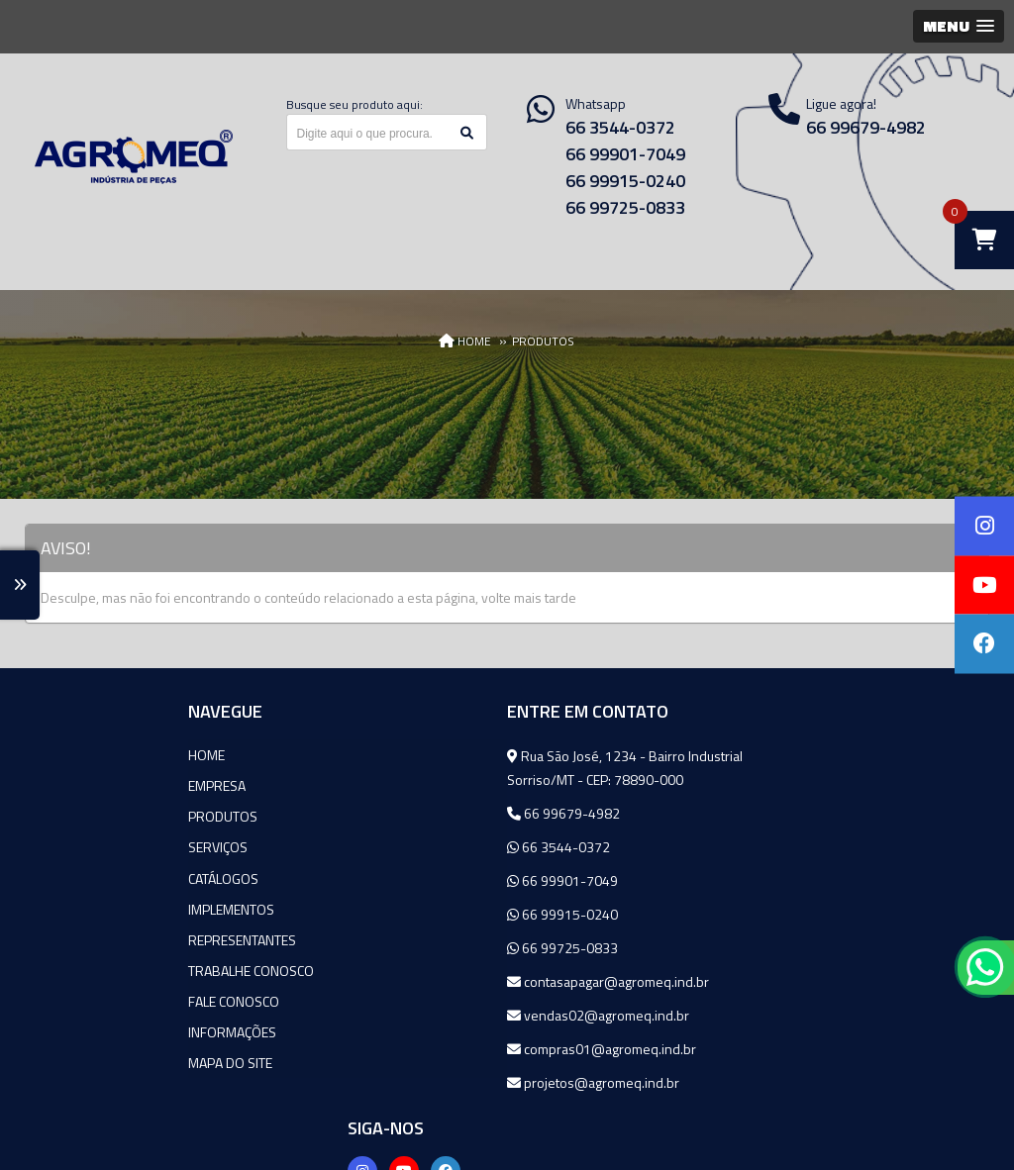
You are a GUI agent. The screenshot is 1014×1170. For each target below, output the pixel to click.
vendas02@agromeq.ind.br (443, 1015)
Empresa (68, 785)
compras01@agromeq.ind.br (446, 1048)
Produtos (74, 816)
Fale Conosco (85, 1000)
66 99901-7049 (625, 154)
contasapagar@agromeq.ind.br (453, 981)
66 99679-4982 (408, 813)
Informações (84, 1031)
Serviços (69, 846)
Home (58, 754)
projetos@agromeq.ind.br (438, 1082)
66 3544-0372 (620, 127)
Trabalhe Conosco (102, 969)
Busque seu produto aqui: (354, 104)
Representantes (94, 938)
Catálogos (75, 877)
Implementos (83, 908)
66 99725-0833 (625, 207)
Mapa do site (82, 1061)
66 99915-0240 (625, 180)
